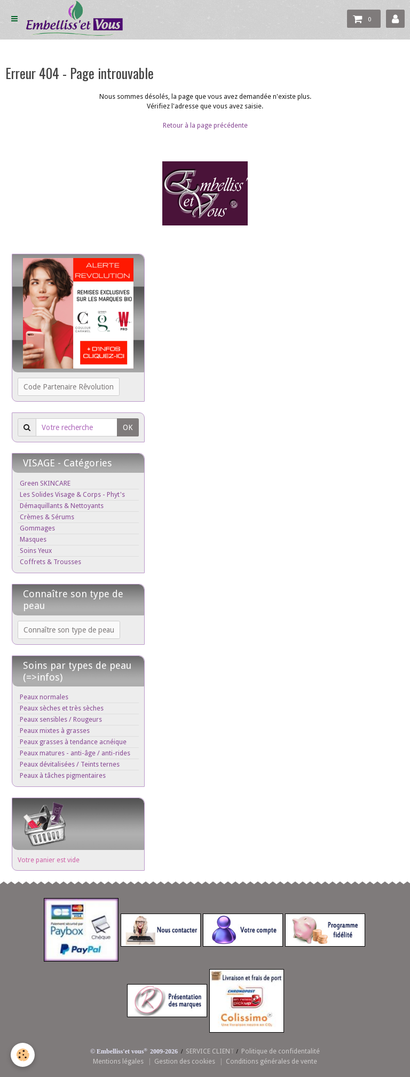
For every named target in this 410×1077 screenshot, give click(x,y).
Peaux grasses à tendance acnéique (73, 742)
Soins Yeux (36, 551)
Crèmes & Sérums (47, 517)
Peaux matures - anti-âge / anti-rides (75, 753)
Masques (33, 539)
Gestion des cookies (184, 1061)
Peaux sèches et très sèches (62, 708)
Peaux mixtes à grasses (55, 731)
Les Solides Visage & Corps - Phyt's (72, 494)
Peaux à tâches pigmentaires (63, 775)
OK (128, 427)
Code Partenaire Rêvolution (68, 387)
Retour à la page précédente (205, 125)
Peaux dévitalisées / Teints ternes (70, 764)
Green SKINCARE (45, 483)
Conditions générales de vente (271, 1061)
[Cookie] (23, 1055)
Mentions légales (118, 1061)
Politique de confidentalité (280, 1051)
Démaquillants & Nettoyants (62, 506)
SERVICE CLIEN (208, 1051)
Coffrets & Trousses (50, 562)
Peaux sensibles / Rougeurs (61, 719)
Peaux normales (44, 697)
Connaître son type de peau (68, 630)
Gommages (37, 528)
